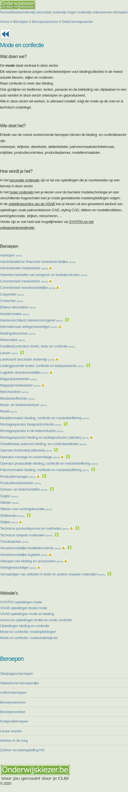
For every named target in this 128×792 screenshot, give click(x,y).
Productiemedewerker (20, 483)
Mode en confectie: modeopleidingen (28, 632)
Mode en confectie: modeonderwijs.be (29, 638)
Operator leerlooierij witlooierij (26, 450)
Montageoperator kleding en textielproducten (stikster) (44, 437)
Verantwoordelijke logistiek (23, 555)
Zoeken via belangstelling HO (22, 750)
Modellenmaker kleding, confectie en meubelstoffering (44, 418)
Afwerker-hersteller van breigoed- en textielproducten (43, 275)
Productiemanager (18, 476)
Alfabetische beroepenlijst (19, 683)
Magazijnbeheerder (18, 379)
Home (4, 22)
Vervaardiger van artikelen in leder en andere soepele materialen (52, 574)
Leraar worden (11, 731)
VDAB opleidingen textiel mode (23, 608)
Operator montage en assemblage (30, 457)
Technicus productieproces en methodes (34, 528)
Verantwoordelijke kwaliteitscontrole (30, 548)
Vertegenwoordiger (18, 567)
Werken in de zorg (14, 740)
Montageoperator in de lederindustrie (31, 431)
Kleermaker (12, 340)
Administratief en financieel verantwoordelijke (37, 262)
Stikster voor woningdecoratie (26, 509)
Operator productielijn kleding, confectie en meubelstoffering (49, 463)
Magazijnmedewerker (20, 385)
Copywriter (12, 294)
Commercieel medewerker (24, 281)
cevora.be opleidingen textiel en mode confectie (36, 620)
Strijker (9, 522)
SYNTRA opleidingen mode (21, 602)
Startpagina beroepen (16, 673)
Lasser (9, 353)
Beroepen (20, 22)
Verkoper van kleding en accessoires (31, 561)
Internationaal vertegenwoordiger (28, 327)
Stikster (9, 502)
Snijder (9, 496)
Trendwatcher (14, 541)
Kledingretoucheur (17, 333)
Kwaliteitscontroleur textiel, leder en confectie (37, 346)
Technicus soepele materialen (26, 535)
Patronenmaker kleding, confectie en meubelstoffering (44, 470)
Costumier (11, 301)
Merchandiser (14, 392)
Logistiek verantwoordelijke (24, 372)
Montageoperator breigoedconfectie (30, 424)
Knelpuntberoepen (14, 721)
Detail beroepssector (77, 22)
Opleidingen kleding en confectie (24, 626)
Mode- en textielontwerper (23, 405)
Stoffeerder (12, 515)
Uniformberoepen (13, 692)
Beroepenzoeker (12, 712)
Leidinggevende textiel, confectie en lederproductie (42, 366)
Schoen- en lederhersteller (23, 489)
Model (8, 411)
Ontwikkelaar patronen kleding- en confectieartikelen (43, 444)
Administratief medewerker (24, 268)
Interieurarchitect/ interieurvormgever (31, 320)
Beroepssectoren (45, 22)
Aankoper (11, 255)
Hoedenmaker (14, 314)
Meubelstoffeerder (17, 398)
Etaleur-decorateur (18, 307)
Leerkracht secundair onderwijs (27, 359)
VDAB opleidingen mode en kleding (27, 614)
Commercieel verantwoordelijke (27, 287)
